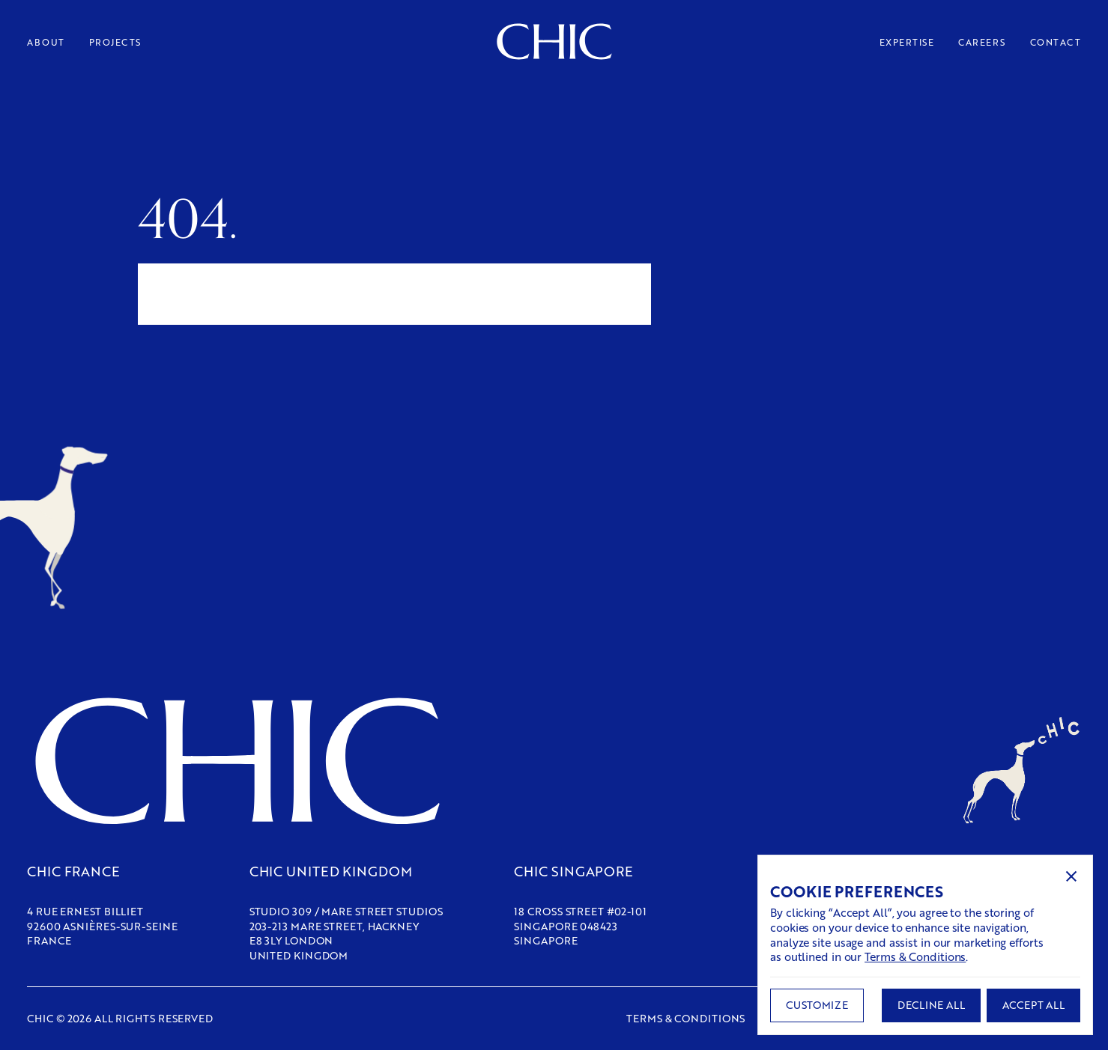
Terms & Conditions (915, 956)
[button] (1071, 876)
